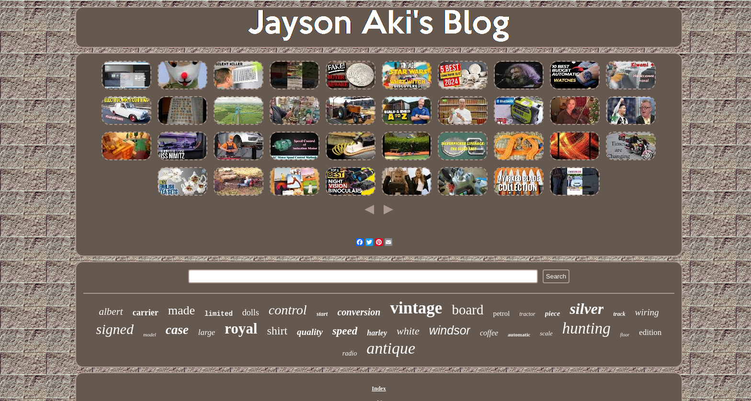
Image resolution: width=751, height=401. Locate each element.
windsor (449, 330)
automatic (519, 334)
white (408, 331)
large (206, 332)
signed (115, 329)
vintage (416, 308)
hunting (586, 328)
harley (377, 333)
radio (349, 353)
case (177, 330)
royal (241, 328)
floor (624, 334)
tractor (527, 314)
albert (111, 311)
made (181, 310)
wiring (647, 312)
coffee (489, 333)
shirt (277, 330)
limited (219, 314)
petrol (501, 313)
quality (310, 332)
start (322, 313)
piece (552, 313)
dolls (250, 312)
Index (379, 388)
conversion (358, 312)
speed (344, 331)
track (619, 314)
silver (586, 308)
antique (390, 348)
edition (650, 332)
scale (546, 333)
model (149, 334)
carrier (146, 312)
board (467, 309)
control (288, 309)
